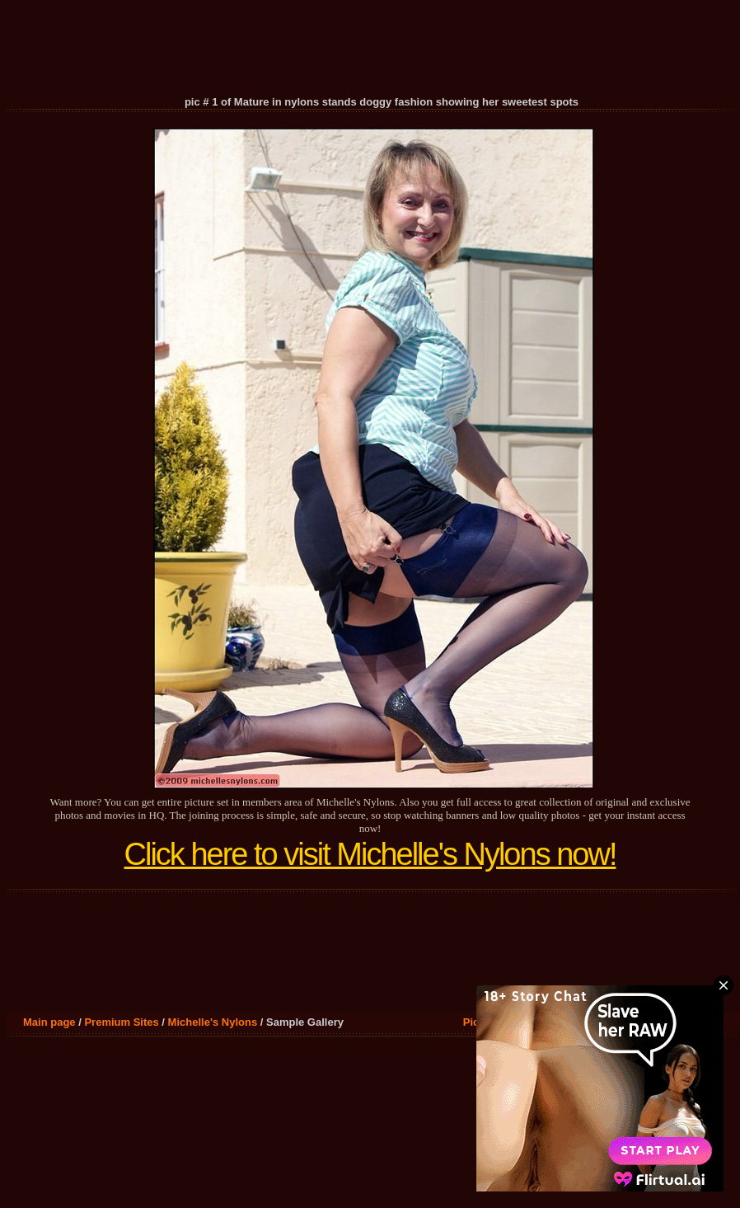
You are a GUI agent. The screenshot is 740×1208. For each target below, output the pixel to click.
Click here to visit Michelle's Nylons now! (370, 854)
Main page (49, 1022)
